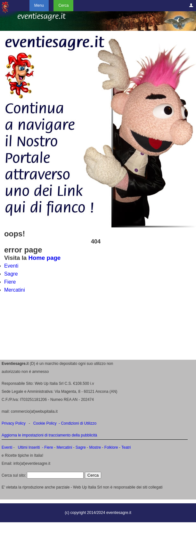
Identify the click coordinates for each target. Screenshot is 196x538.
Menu (39, 5)
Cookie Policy (45, 423)
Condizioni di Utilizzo (78, 423)
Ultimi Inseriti (28, 447)
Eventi (11, 266)
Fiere (10, 282)
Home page (44, 257)
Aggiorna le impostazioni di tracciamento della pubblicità (49, 435)
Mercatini (14, 290)
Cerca (63, 5)
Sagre (11, 274)
